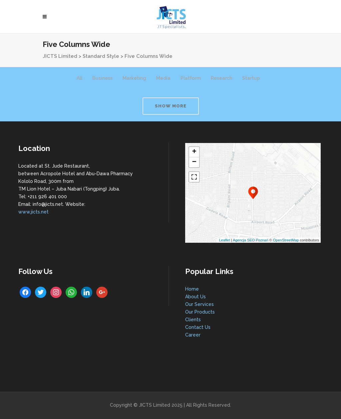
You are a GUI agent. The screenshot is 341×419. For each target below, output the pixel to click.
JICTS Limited (60, 56)
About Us (195, 296)
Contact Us (197, 327)
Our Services (199, 304)
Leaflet (224, 240)
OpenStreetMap (286, 240)
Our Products (200, 312)
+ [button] (194, 152)
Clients (193, 319)
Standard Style (101, 56)
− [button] (194, 162)
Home (192, 289)
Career (192, 335)
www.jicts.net (33, 211)
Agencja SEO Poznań (250, 240)
